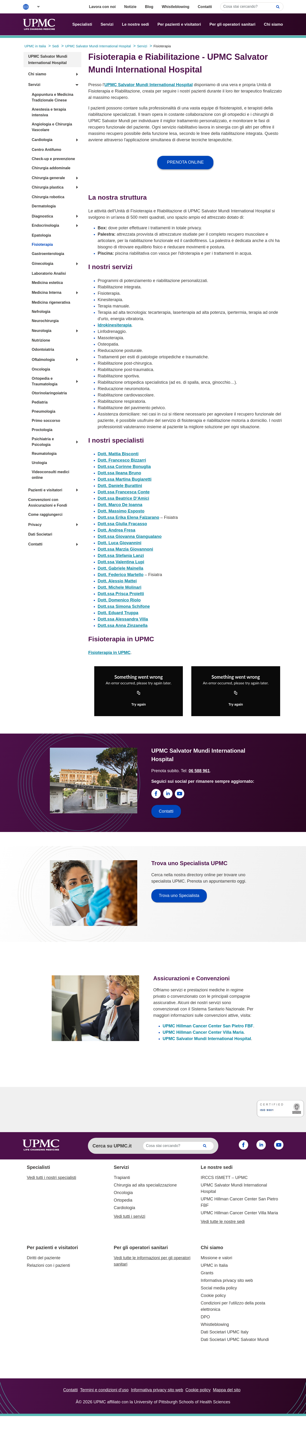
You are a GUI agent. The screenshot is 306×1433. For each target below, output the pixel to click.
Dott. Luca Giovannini (119, 543)
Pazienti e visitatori (45, 490)
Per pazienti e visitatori (179, 24)
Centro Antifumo (46, 150)
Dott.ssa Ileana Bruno (119, 473)
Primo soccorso (46, 421)
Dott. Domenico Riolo (119, 600)
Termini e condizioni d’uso (104, 1390)
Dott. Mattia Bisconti (118, 454)
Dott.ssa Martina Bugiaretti (125, 479)
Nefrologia (41, 312)
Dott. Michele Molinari (119, 587)
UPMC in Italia (214, 1265)
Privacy (35, 525)
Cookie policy (213, 1295)
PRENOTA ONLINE (185, 162)
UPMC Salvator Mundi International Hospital (148, 84)
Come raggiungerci (45, 515)
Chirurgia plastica (47, 187)
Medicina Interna (46, 293)
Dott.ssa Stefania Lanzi (121, 555)
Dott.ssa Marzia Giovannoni (125, 549)
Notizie (130, 7)
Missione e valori (216, 1257)
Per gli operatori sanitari (232, 24)
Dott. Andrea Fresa (116, 530)
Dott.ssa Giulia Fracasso (122, 523)
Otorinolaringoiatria (49, 393)
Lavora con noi (102, 7)
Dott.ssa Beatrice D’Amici (123, 498)
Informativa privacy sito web (227, 1280)
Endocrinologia (45, 225)
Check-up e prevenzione (53, 159)
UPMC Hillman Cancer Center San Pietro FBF (208, 1026)
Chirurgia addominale (51, 168)
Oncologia (41, 369)
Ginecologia (42, 264)
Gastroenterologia (48, 254)
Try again (138, 704)
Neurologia (41, 331)
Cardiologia (42, 140)
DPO (205, 1317)
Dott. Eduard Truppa (118, 612)
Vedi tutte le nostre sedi (223, 1221)
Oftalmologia (43, 360)
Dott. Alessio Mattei (117, 581)
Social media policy (219, 1288)
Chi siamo (273, 24)
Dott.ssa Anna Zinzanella (123, 625)
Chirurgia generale (48, 178)
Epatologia (41, 235)
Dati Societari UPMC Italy (224, 1332)
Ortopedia (123, 1200)
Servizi (107, 24)
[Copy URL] (138, 693)
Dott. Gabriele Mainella (120, 568)
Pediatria (40, 402)
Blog (149, 7)
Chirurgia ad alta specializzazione (145, 1185)
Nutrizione (41, 340)
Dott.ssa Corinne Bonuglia (124, 466)
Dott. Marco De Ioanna (120, 504)
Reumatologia (44, 454)
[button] (35, 6)
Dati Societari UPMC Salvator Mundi (235, 1339)
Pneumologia (43, 411)
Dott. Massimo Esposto (121, 511)
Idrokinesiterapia (115, 325)
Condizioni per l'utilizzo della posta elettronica (233, 1306)
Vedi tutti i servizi (129, 1216)
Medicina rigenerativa (51, 302)
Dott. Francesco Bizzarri (122, 460)
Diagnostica (42, 216)
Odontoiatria (43, 349)
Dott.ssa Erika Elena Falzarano (128, 517)
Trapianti (122, 1177)
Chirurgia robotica (48, 197)
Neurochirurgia (45, 321)
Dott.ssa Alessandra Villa (123, 619)
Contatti (205, 7)
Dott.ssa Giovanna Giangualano (130, 536)
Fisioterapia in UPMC (109, 652)
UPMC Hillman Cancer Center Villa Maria (203, 1032)
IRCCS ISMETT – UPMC (224, 1177)
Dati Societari (40, 534)
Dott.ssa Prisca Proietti (121, 593)
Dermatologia (44, 206)
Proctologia (42, 430)
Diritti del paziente (43, 1257)
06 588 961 (199, 770)
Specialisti (82, 24)
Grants (207, 1273)
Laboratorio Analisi (49, 273)
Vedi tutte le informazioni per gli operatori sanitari (152, 1261)
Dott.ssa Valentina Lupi (121, 562)
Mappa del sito (226, 1390)
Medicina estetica (47, 283)
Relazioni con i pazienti (48, 1265)
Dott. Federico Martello (121, 574)
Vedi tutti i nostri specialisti (51, 1177)
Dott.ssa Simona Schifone (124, 606)
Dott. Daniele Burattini (120, 485)
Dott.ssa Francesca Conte (124, 492)
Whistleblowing (175, 7)
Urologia (39, 463)
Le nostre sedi (135, 24)
